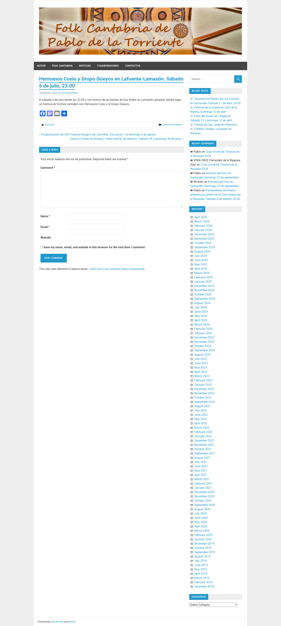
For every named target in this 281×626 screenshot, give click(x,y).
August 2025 (202, 251)
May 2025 (200, 264)
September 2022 (204, 402)
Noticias (85, 65)
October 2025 (202, 243)
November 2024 (204, 290)
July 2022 (200, 410)
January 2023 (203, 384)
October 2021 (202, 449)
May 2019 (200, 569)
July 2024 (200, 307)
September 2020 (204, 505)
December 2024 (204, 286)
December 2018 (204, 586)
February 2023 (203, 380)
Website (46, 237)
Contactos (132, 65)
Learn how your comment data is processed (116, 269)
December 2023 (204, 337)
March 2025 (201, 273)
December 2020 (204, 492)
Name (45, 216)
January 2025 (203, 281)
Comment (48, 167)
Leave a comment (172, 124)
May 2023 (200, 367)
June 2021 (201, 466)
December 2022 (204, 389)
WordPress (57, 621)
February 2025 (203, 277)
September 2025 (204, 247)
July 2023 (200, 359)
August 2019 (202, 556)
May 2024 (200, 316)
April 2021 (200, 475)
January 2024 (203, 333)
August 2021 (202, 457)
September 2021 (204, 453)
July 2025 (200, 256)
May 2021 (200, 470)
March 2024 (201, 324)
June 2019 (201, 565)
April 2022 (200, 423)
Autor (41, 65)
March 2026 (201, 221)
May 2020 (200, 522)
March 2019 (201, 578)
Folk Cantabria (62, 65)
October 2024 (202, 294)
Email (45, 227)
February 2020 (203, 535)
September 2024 (204, 298)
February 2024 (203, 329)
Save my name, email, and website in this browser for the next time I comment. (95, 247)
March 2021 (201, 479)
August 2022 (202, 406)
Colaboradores (108, 65)
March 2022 (201, 427)
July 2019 (200, 560)
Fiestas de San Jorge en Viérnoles (215, 124)
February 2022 (203, 432)
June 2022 (201, 414)
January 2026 (203, 230)
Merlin (72, 621)
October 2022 (202, 397)
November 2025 (204, 238)
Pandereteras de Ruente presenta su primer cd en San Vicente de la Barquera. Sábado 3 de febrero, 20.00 (215, 195)
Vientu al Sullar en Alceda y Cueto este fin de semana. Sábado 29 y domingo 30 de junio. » (127, 138)
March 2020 (201, 530)
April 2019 (200, 573)
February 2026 (203, 225)
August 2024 (202, 303)
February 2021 (203, 483)
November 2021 (204, 445)
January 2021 (203, 487)
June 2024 (201, 311)
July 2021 (200, 462)
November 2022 (204, 393)
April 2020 (200, 526)
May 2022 (200, 419)
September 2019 (204, 552)
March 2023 (201, 376)
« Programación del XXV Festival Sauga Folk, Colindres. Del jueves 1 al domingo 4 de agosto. (97, 134)
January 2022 (203, 436)
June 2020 (201, 518)
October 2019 (202, 548)
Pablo (74, 92)
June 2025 (201, 260)
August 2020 (202, 509)
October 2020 (202, 500)
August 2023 (202, 354)
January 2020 (203, 539)
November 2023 (204, 341)
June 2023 (201, 363)
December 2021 (204, 440)
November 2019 (204, 543)
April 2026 (200, 217)
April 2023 (200, 371)
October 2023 (202, 346)
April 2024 (200, 320)
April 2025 (200, 268)
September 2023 (204, 350)
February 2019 (203, 582)
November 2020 (204, 496)
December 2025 (204, 234)
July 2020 (200, 513)
